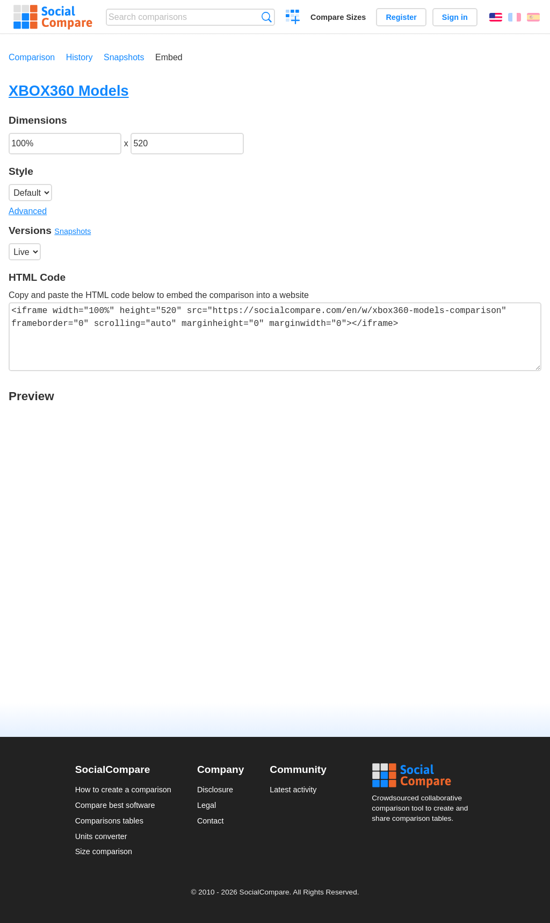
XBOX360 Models (69, 90)
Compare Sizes (338, 17)
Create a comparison (293, 18)
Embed (169, 57)
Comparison (32, 57)
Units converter (101, 836)
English (495, 17)
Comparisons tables (109, 820)
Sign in (455, 17)
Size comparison (103, 851)
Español (533, 17)
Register (401, 17)
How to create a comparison (123, 789)
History (79, 57)
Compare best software (115, 805)
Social (423, 776)
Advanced (28, 211)
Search (267, 17)
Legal (206, 805)
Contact (210, 820)
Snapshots (124, 57)
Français (514, 17)
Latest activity (293, 789)
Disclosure (215, 789)
